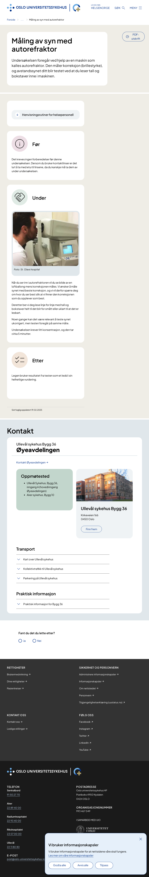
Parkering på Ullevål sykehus (40, 578)
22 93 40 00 (14, 820)
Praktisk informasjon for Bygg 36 (43, 604)
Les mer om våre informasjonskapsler (70, 855)
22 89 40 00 (14, 807)
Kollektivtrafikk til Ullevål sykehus (43, 568)
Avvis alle (83, 865)
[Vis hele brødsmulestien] (22, 19)
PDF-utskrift (135, 36)
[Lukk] (140, 839)
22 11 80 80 (13, 846)
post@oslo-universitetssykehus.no (26, 859)
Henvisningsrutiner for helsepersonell (48, 114)
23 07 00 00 (14, 833)
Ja (24, 640)
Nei (39, 640)
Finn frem (91, 529)
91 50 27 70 (13, 794)
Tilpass (104, 865)
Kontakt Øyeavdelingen (31, 462)
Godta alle (59, 865)
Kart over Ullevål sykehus (38, 559)
